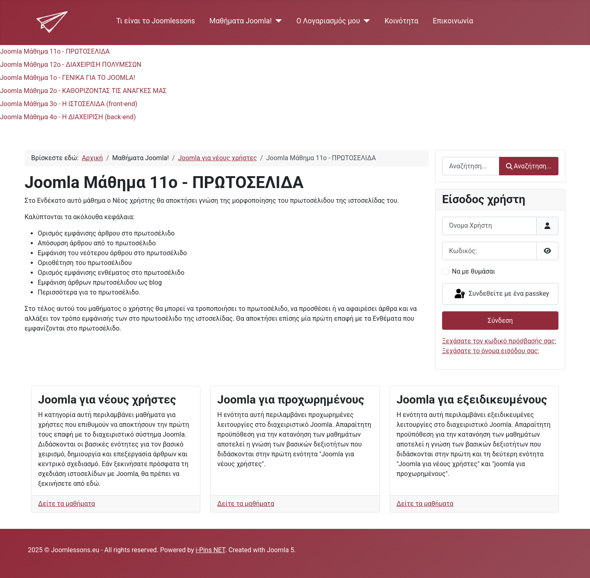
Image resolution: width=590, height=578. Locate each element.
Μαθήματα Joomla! (240, 21)
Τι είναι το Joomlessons (155, 21)
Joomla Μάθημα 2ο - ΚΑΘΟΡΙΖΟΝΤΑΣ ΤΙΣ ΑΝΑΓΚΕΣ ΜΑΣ (83, 91)
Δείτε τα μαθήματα (66, 504)
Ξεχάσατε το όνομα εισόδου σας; (490, 351)
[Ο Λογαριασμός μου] (365, 21)
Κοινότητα (401, 21)
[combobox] (470, 166)
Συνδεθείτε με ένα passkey (501, 294)
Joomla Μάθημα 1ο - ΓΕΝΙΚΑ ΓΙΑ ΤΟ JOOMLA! (67, 78)
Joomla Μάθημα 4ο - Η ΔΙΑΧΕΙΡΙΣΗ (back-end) (68, 117)
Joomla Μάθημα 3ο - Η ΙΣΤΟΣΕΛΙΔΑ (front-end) (68, 104)
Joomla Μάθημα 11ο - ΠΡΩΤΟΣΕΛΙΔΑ (55, 51)
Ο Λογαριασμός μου (328, 21)
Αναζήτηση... (528, 166)
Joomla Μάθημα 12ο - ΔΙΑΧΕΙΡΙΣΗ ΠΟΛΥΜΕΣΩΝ (70, 64)
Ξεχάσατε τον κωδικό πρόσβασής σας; (499, 341)
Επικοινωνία (453, 21)
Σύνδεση (500, 320)
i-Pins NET (210, 550)
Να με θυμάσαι (473, 271)
